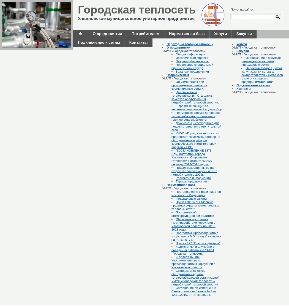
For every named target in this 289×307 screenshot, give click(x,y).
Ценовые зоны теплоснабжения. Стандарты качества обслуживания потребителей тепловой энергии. (195, 97)
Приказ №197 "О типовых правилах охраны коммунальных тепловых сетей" (195, 205)
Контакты (138, 42)
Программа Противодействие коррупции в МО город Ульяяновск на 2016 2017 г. (196, 236)
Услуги (220, 34)
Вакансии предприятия (192, 71)
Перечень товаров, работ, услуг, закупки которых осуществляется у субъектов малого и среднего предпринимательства (262, 75)
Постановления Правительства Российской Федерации (196, 193)
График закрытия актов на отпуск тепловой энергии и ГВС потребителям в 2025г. (194, 171)
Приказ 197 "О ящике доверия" (198, 243)
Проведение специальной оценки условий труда (192, 66)
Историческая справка (192, 58)
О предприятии (107, 34)
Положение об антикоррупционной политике (193, 214)
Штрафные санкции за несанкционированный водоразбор (197, 107)
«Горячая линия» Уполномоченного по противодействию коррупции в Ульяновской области (193, 262)
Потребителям (146, 34)
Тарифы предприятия (191, 181)
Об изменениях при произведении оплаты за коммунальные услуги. (189, 85)
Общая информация (190, 54)
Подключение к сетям (99, 42)
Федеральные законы (191, 198)
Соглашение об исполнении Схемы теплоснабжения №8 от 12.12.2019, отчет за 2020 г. (194, 291)
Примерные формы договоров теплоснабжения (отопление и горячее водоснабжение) (196, 116)
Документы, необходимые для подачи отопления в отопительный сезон (196, 126)
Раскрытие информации (193, 178)
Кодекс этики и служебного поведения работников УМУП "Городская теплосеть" (193, 250)
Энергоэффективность (192, 61)
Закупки (244, 34)
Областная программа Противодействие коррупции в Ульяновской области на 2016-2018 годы (193, 224)
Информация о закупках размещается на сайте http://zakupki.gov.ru (261, 61)
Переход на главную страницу (189, 44)
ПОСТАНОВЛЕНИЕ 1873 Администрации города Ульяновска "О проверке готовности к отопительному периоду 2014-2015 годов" (192, 157)
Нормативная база (187, 34)
